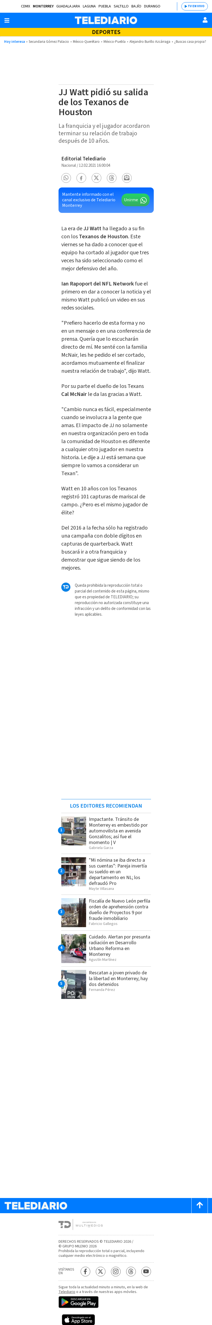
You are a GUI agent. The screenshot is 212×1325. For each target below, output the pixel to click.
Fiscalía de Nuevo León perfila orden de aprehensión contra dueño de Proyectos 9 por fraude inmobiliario (119, 910)
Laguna (89, 6)
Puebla (105, 6)
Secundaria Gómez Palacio (49, 41)
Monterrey (43, 6)
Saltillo (121, 6)
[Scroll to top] (199, 1205)
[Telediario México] (106, 20)
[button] (65, 177)
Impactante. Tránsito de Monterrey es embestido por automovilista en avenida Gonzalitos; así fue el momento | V (118, 831)
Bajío (136, 6)
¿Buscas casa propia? (190, 41)
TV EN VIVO (196, 6)
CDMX (25, 6)
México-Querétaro (86, 41)
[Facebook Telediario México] (85, 1271)
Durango (152, 6)
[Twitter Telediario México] (100, 1271)
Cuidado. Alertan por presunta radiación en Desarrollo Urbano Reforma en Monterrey (119, 945)
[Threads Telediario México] (131, 1271)
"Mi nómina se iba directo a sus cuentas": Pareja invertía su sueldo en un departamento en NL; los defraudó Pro (118, 872)
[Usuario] (205, 20)
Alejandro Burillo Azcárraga (149, 41)
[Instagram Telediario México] (116, 1271)
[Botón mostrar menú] (7, 20)
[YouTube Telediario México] (146, 1271)
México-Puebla (115, 41)
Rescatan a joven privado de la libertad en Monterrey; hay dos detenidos (118, 978)
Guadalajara (68, 6)
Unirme (131, 200)
